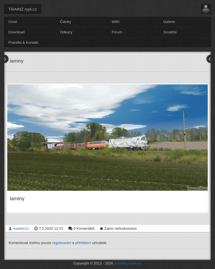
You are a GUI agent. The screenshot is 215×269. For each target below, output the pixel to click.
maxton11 (18, 228)
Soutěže (170, 32)
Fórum (117, 32)
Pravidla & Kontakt (23, 42)
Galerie (169, 22)
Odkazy (66, 32)
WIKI (116, 22)
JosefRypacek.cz (128, 263)
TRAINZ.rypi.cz (22, 9)
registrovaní (61, 243)
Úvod (12, 22)
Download (16, 32)
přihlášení (83, 243)
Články (65, 22)
